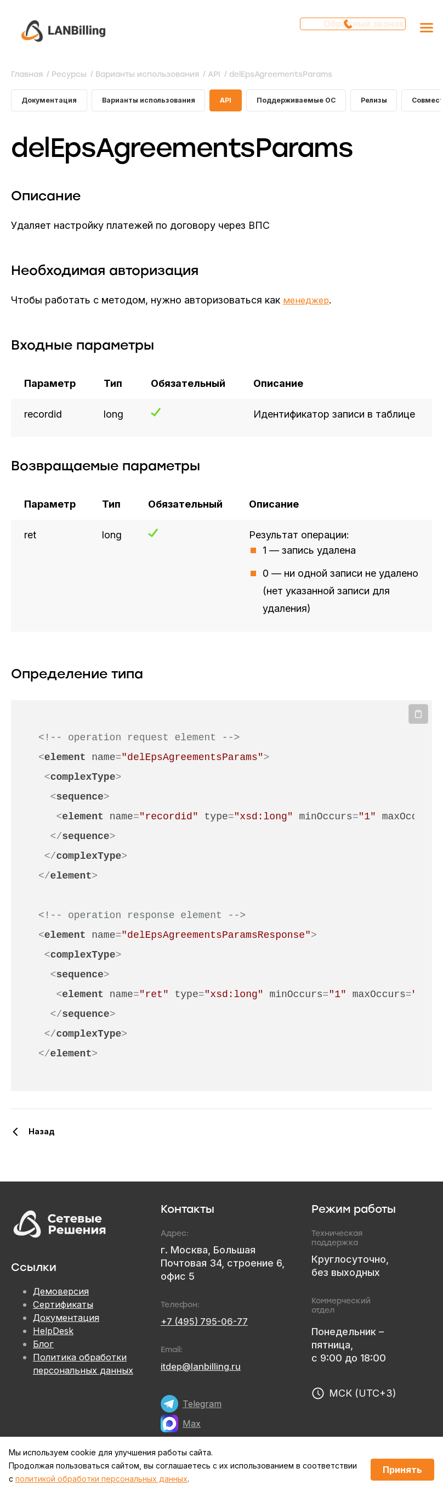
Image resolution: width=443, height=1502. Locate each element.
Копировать (418, 718)
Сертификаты (65, 1309)
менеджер (308, 304)
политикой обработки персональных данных (101, 1478)
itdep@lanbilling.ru (203, 1370)
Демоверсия (63, 1296)
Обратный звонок (356, 30)
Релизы (407, 102)
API (245, 102)
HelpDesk (55, 1335)
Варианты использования (160, 102)
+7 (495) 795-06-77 (208, 1325)
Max (192, 1427)
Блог (44, 1348)
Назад (42, 1135)
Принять (402, 1469)
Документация (52, 102)
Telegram (204, 1408)
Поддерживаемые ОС (321, 102)
